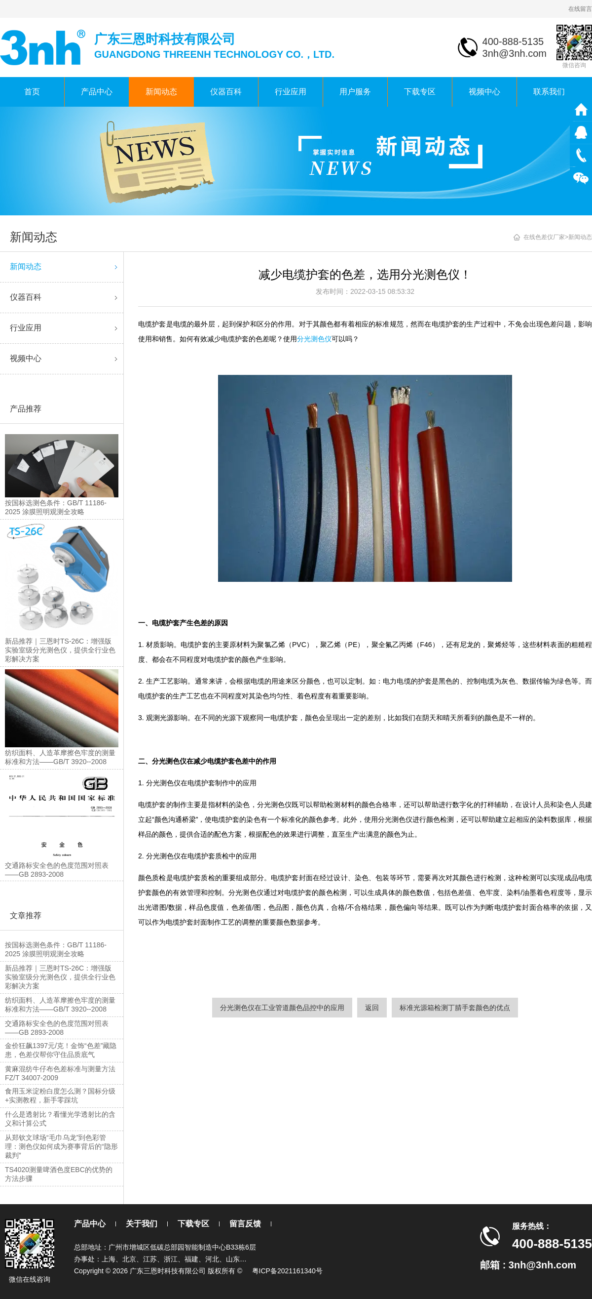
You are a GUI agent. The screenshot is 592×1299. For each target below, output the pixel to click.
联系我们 (549, 91)
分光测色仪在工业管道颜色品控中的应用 (282, 1008)
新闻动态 (161, 91)
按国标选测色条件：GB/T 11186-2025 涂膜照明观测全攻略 (56, 949)
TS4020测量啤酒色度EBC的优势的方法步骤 (58, 1174)
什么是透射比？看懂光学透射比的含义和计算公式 (60, 1118)
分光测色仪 (314, 339)
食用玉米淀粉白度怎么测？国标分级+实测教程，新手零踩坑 (60, 1095)
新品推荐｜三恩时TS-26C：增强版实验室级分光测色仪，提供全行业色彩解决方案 (60, 977)
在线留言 (580, 8)
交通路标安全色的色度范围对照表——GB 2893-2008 (57, 1027)
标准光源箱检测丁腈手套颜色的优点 (455, 1008)
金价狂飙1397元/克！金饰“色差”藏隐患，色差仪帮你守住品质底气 (60, 1050)
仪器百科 (226, 91)
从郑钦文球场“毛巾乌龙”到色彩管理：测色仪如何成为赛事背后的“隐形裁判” (61, 1146)
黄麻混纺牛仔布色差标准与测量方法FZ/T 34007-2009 (60, 1073)
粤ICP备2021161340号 (287, 1271)
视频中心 (484, 91)
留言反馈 (245, 1223)
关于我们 (141, 1223)
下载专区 (420, 91)
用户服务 (355, 91)
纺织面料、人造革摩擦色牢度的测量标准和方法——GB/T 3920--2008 (60, 1004)
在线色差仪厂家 (544, 237)
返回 (372, 1008)
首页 (32, 91)
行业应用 (290, 91)
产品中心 (96, 91)
